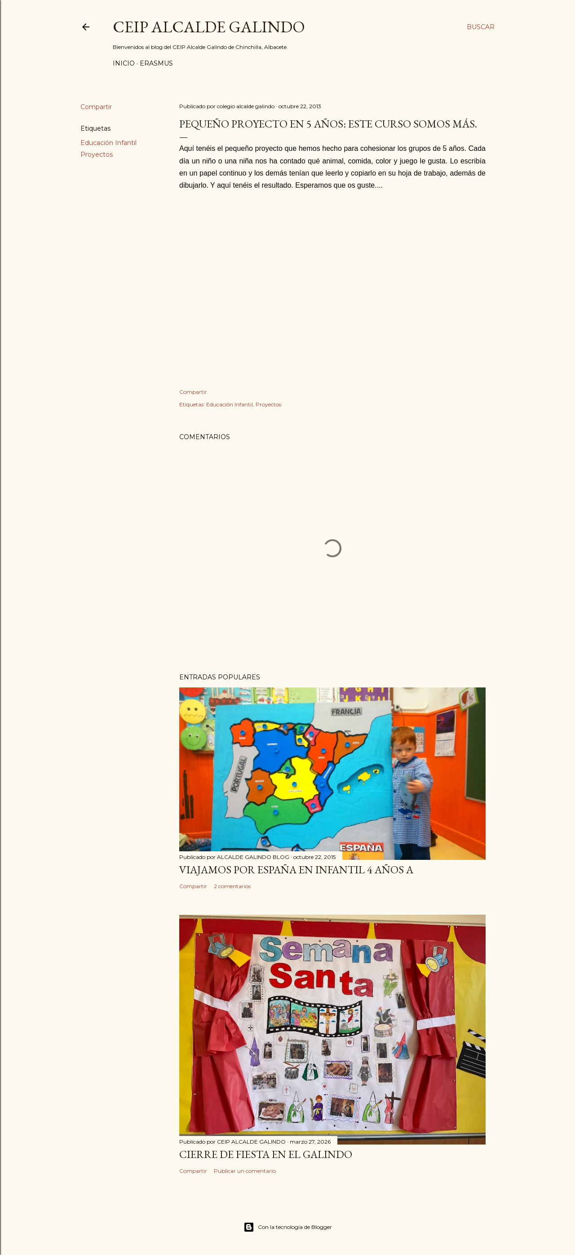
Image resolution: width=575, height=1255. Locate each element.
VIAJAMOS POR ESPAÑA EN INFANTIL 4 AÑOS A (296, 869)
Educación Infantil (108, 143)
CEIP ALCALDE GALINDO (209, 26)
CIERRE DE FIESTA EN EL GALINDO (265, 1154)
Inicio (124, 63)
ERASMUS (156, 63)
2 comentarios (232, 886)
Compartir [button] (96, 107)
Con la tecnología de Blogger (287, 1227)
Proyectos (96, 154)
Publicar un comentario (245, 1170)
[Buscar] (481, 27)
